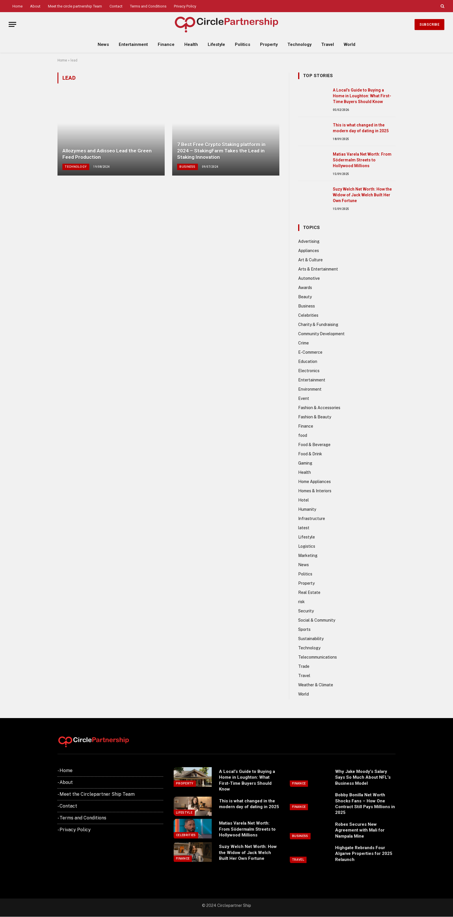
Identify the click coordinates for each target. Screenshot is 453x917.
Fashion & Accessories (319, 407)
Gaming (305, 463)
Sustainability (311, 638)
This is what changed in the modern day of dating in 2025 (361, 128)
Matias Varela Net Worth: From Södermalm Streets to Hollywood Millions (362, 160)
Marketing (308, 555)
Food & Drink (310, 454)
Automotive (309, 278)
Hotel (303, 500)
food (302, 435)
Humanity (307, 509)
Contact (115, 6)
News (103, 44)
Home (17, 6)
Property (269, 44)
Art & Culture (310, 260)
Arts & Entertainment (318, 269)
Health (191, 44)
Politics (242, 44)
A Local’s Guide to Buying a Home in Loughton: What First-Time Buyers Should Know (362, 96)
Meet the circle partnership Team (75, 6)
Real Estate (309, 592)
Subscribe (429, 25)
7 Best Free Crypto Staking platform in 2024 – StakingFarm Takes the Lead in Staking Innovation (221, 150)
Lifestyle (216, 44)
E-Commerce (310, 352)
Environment (310, 389)
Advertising (309, 241)
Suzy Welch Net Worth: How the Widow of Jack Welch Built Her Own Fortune (362, 195)
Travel (327, 44)
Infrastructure (311, 518)
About (35, 6)
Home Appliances (314, 481)
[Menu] (12, 24)
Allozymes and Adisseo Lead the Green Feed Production (107, 154)
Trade (303, 666)
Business (187, 167)
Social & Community (316, 620)
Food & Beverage (314, 444)
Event (303, 398)
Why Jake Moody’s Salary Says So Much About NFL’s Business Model (363, 777)
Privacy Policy (185, 6)
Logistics (306, 546)
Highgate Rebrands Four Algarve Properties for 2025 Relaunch (363, 853)
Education (307, 361)
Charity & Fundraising (318, 324)
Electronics (309, 370)
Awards (305, 287)
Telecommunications (317, 657)
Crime (303, 343)
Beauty (305, 297)
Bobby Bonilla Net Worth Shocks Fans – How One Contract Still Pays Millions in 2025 (365, 803)
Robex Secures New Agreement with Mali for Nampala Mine (360, 830)
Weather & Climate (315, 685)
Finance (166, 44)
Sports (304, 629)
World (349, 44)
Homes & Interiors (314, 491)
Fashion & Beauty (314, 417)
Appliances (308, 250)
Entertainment (133, 44)
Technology (299, 44)
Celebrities (308, 315)
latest (303, 527)
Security (306, 611)
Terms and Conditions (148, 6)
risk (301, 601)
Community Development (321, 333)
